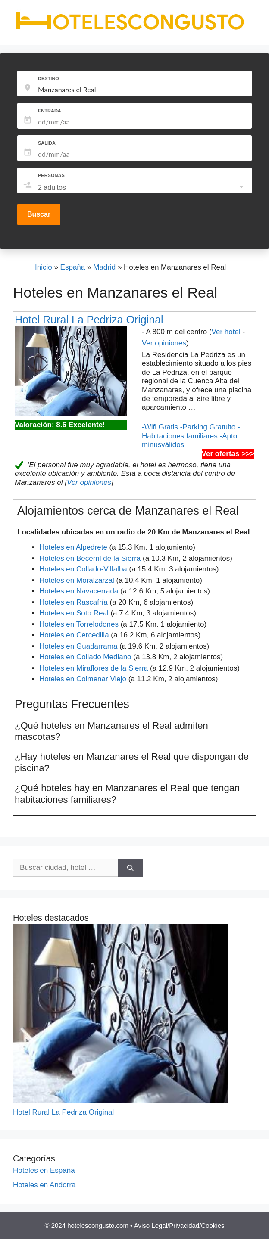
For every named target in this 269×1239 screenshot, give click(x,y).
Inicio (43, 267)
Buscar (38, 214)
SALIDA (47, 143)
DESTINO (48, 78)
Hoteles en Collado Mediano (85, 657)
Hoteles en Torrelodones (79, 624)
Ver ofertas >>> (228, 454)
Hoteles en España (44, 1170)
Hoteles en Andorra (44, 1185)
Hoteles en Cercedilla (74, 635)
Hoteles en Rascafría (73, 602)
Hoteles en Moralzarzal (76, 580)
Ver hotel (226, 332)
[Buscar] (130, 868)
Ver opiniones (164, 343)
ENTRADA (49, 110)
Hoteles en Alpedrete (73, 547)
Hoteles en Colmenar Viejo (82, 679)
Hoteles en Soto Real (74, 613)
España (72, 267)
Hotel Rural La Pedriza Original (89, 320)
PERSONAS (51, 175)
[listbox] (141, 188)
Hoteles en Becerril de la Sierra (90, 558)
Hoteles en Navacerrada (78, 591)
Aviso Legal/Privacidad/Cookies (179, 1225)
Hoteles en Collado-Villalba (83, 569)
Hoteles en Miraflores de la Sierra (93, 668)
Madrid (104, 267)
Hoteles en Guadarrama (78, 646)
